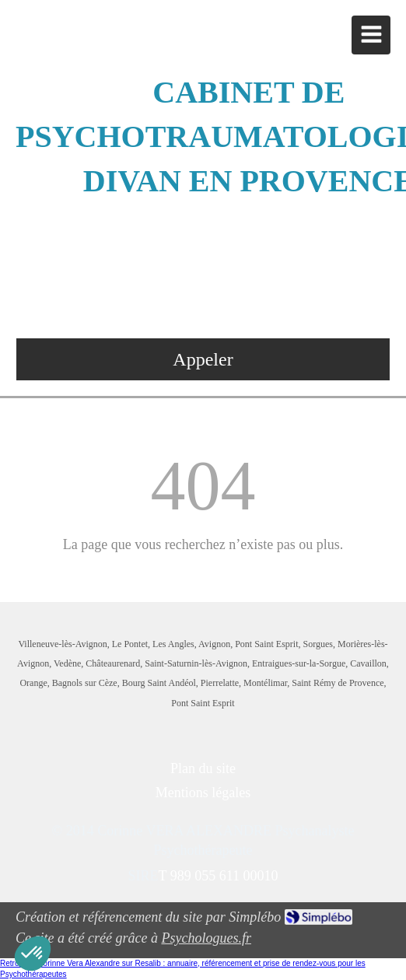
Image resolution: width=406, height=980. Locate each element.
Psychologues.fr (205, 938)
